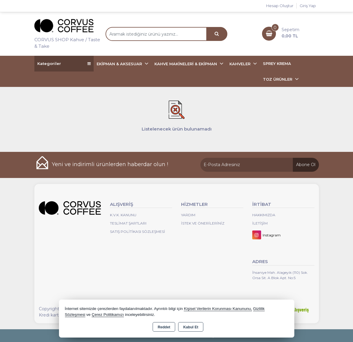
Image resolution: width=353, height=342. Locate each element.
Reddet (164, 327)
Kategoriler (64, 63)
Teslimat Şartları (128, 223)
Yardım (188, 215)
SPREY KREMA (277, 63)
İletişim (260, 223)
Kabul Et (190, 327)
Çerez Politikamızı (108, 314)
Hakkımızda (263, 215)
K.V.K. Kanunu (123, 215)
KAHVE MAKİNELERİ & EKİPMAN (186, 63)
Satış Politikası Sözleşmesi (137, 231)
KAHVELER (240, 63)
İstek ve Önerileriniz (202, 223)
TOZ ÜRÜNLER (278, 79)
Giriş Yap (308, 5)
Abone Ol (305, 164)
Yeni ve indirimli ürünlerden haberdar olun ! (110, 164)
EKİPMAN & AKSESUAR (120, 63)
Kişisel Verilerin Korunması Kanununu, (218, 308)
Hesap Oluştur (279, 5)
